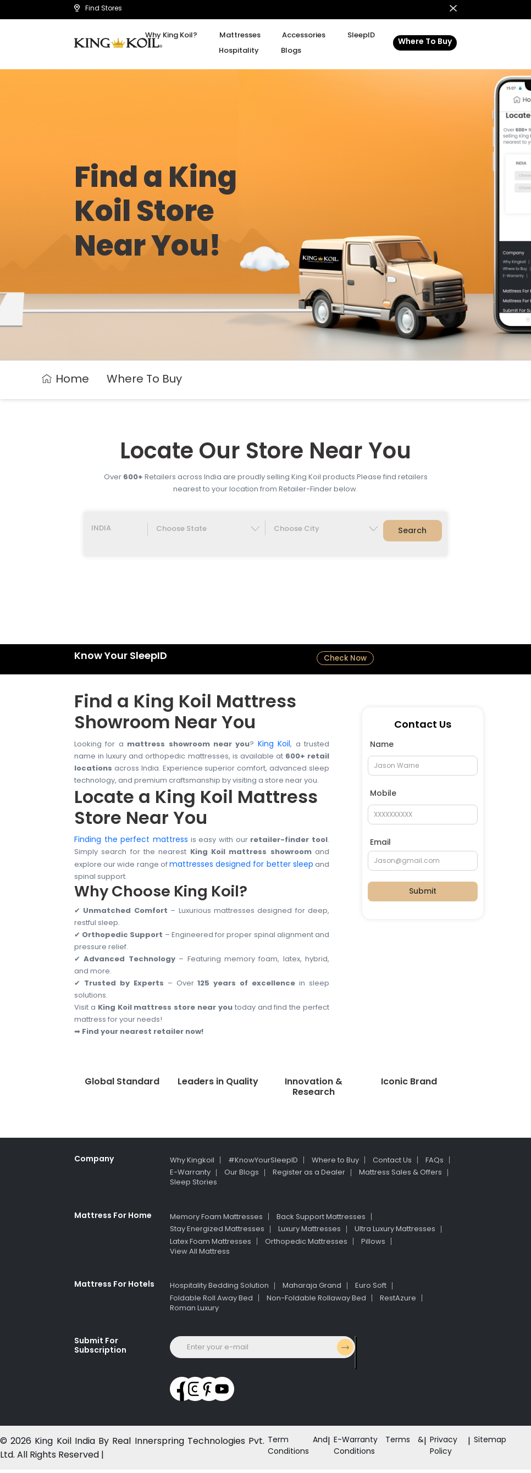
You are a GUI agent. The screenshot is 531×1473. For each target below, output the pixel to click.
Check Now (345, 660)
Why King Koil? (184, 35)
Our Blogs (241, 1175)
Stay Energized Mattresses (217, 1232)
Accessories (300, 35)
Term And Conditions (283, 1451)
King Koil (274, 746)
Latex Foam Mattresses (210, 1244)
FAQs (434, 1163)
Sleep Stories (193, 1185)
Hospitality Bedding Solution (219, 1288)
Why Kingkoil (192, 1163)
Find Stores (98, 8)
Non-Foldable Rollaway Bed (316, 1300)
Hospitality (243, 50)
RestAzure (398, 1300)
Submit (422, 894)
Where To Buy (425, 41)
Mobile (383, 795)
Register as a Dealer (309, 1175)
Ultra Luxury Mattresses (395, 1232)
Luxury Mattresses (309, 1232)
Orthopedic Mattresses (306, 1244)
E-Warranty (190, 1175)
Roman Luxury (194, 1310)
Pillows (373, 1244)
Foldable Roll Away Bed (211, 1300)
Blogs (286, 50)
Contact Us (392, 1163)
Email (380, 844)
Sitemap (488, 1444)
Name (382, 746)
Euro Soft (370, 1288)
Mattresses (244, 35)
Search (412, 532)
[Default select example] (206, 529)
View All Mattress (200, 1254)
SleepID (348, 35)
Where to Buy (335, 1163)
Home (65, 378)
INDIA (101, 529)
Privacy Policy (439, 1451)
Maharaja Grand (312, 1288)
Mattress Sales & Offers (400, 1175)
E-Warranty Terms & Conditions (369, 1451)
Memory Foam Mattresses (216, 1219)
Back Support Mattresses (321, 1219)
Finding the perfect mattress (131, 842)
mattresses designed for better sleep (241, 866)
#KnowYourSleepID (263, 1163)
